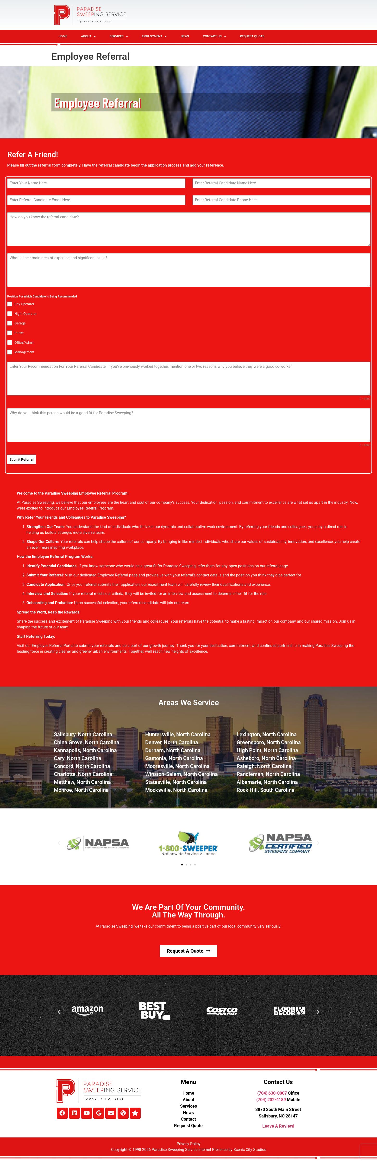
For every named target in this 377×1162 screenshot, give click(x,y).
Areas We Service (188, 702)
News (185, 36)
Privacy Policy (189, 1143)
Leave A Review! (278, 1125)
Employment (154, 36)
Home (62, 36)
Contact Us (214, 36)
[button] (58, 843)
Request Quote (252, 36)
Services (119, 36)
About (88, 36)
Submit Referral (22, 459)
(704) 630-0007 (272, 1092)
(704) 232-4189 (271, 1099)
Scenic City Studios (249, 1149)
